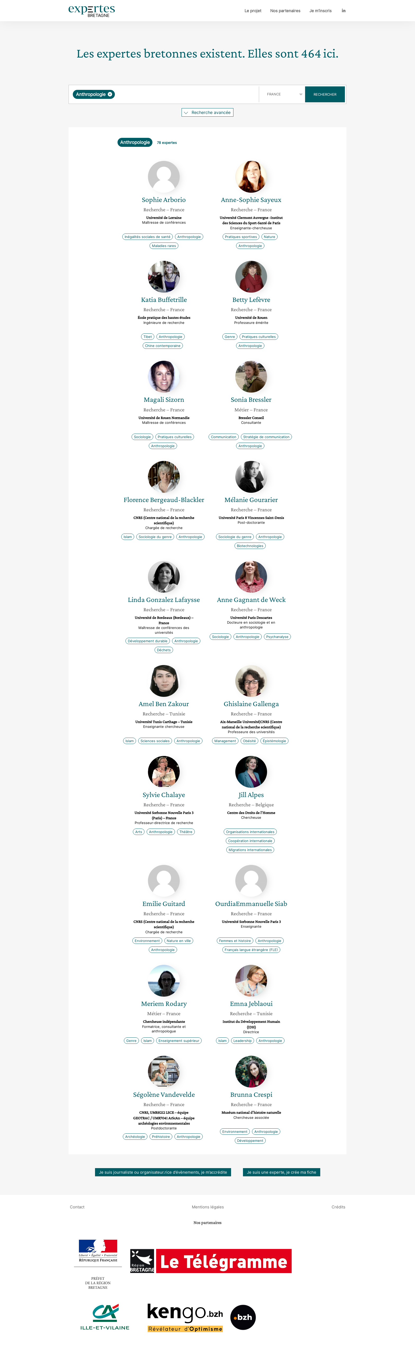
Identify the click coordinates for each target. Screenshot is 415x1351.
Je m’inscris (320, 10)
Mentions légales (208, 1206)
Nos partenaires (285, 10)
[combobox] (164, 94)
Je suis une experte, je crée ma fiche (281, 1172)
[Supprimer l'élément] (110, 94)
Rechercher (325, 94)
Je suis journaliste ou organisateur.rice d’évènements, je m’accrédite (163, 1172)
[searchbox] (171, 94)
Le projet (253, 10)
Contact (77, 1206)
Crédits (338, 1206)
